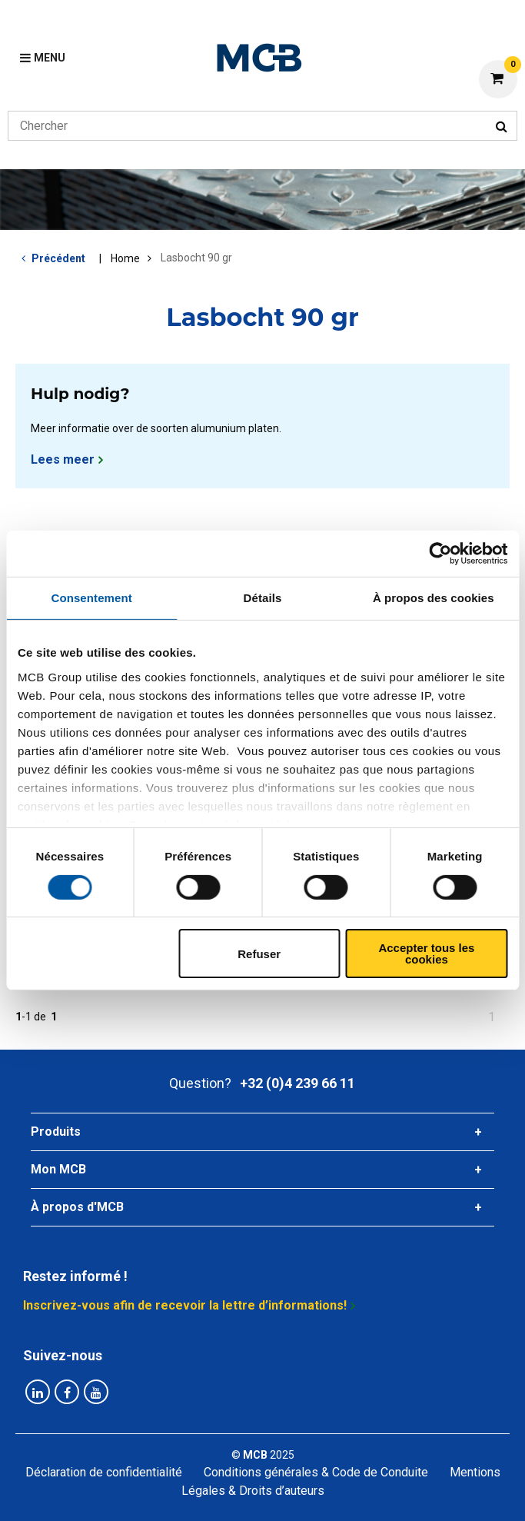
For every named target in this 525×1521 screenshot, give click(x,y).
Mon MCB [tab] (58, 1169)
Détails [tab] (263, 597)
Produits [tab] (56, 1131)
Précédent (58, 258)
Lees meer (63, 459)
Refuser (259, 953)
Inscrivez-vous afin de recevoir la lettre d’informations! (185, 1305)
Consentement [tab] (91, 597)
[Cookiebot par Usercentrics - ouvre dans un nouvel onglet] (440, 553)
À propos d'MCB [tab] (77, 1207)
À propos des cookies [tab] (433, 597)
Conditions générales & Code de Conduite (316, 1472)
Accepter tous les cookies (426, 953)
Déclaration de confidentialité (103, 1472)
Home (125, 258)
